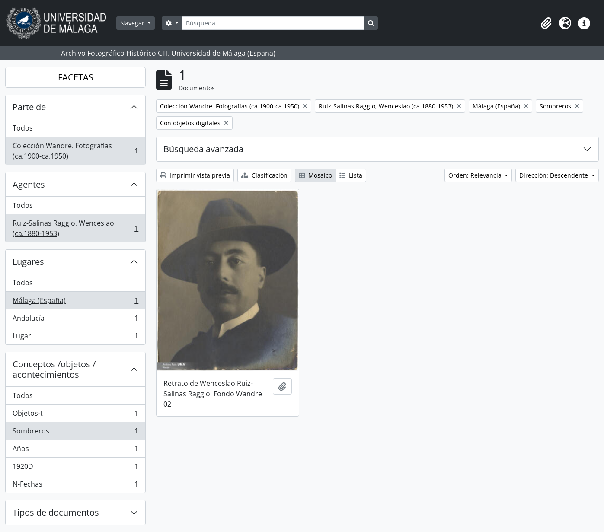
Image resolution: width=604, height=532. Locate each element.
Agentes (29, 184)
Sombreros (75, 433)
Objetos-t (75, 415)
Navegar (133, 23)
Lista (350, 175)
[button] (546, 23)
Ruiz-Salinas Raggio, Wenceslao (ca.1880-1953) (75, 228)
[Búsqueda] (273, 23)
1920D (75, 468)
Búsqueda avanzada (203, 149)
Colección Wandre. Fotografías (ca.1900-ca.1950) (75, 151)
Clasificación (264, 175)
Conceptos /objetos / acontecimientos (54, 369)
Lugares (28, 262)
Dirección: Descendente (554, 175)
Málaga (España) (75, 302)
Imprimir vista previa (195, 175)
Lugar (75, 337)
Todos (23, 128)
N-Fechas (75, 486)
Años (75, 450)
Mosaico (315, 175)
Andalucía (75, 320)
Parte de (29, 107)
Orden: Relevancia (475, 175)
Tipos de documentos (56, 512)
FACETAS (75, 77)
